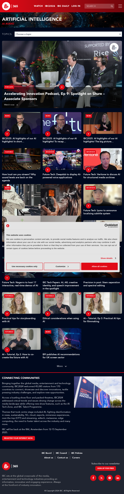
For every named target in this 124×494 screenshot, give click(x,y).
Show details (107, 258)
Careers (76, 457)
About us (48, 457)
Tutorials (9, 296)
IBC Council (61, 453)
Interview (50, 152)
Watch (38, 6)
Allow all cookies (99, 266)
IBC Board (46, 453)
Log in (75, 6)
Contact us (62, 457)
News (7, 188)
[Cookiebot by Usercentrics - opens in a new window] (106, 226)
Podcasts (9, 87)
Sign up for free (105, 468)
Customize (62, 266)
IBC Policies (76, 453)
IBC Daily (63, 6)
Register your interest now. (18, 438)
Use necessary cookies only (24, 266)
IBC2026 (50, 6)
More (60, 366)
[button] (119, 6)
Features (9, 152)
